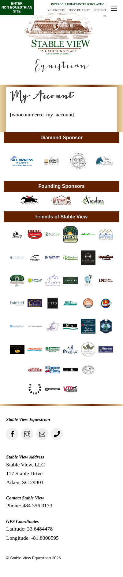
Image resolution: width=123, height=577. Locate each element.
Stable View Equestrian (30, 558)
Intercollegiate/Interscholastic (77, 4)
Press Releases (80, 10)
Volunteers (56, 10)
